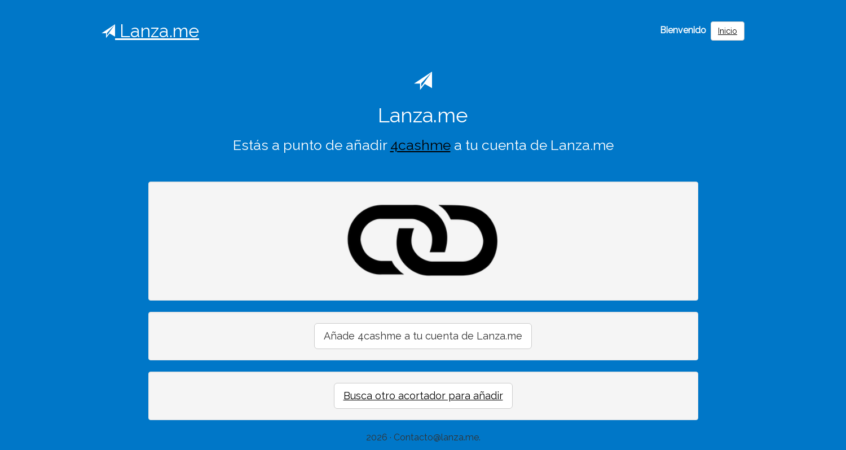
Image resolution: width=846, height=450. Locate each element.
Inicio (727, 31)
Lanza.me (150, 30)
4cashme (420, 145)
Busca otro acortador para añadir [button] (423, 396)
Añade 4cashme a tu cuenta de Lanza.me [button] (423, 336)
